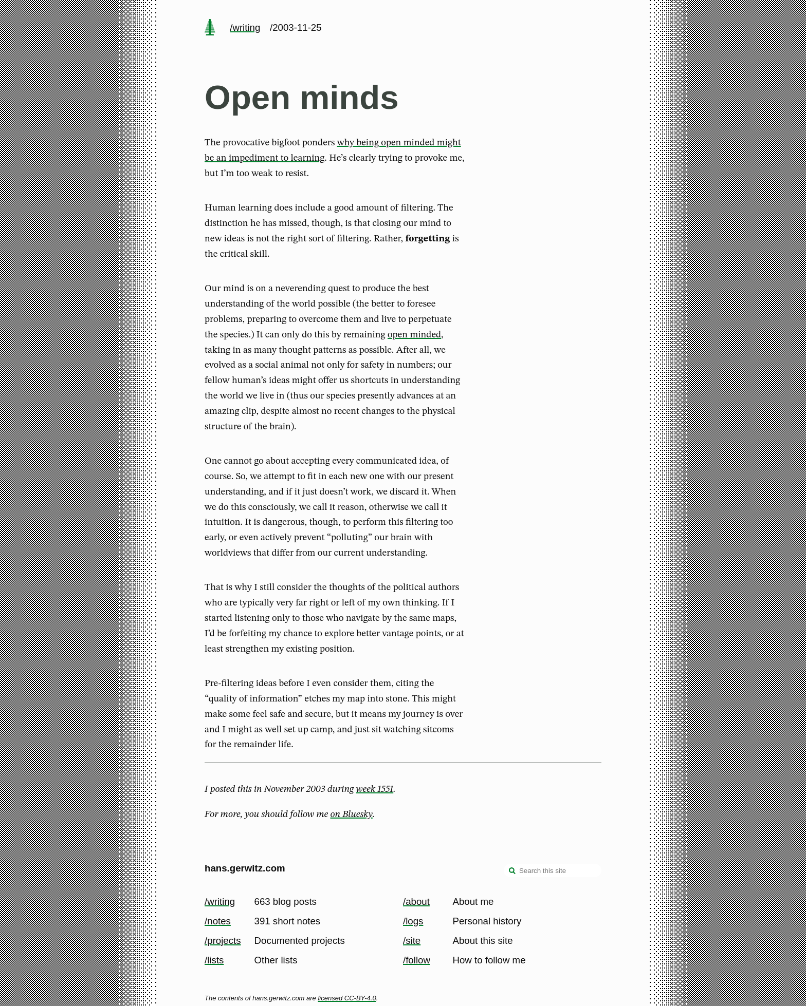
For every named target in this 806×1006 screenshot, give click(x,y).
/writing (245, 27)
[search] (512, 871)
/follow (416, 960)
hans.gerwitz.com (245, 868)
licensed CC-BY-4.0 (347, 998)
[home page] (209, 28)
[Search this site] (552, 870)
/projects (223, 940)
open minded (414, 334)
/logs (413, 921)
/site (411, 940)
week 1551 (375, 789)
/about (416, 901)
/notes (218, 921)
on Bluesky (352, 814)
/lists (214, 960)
